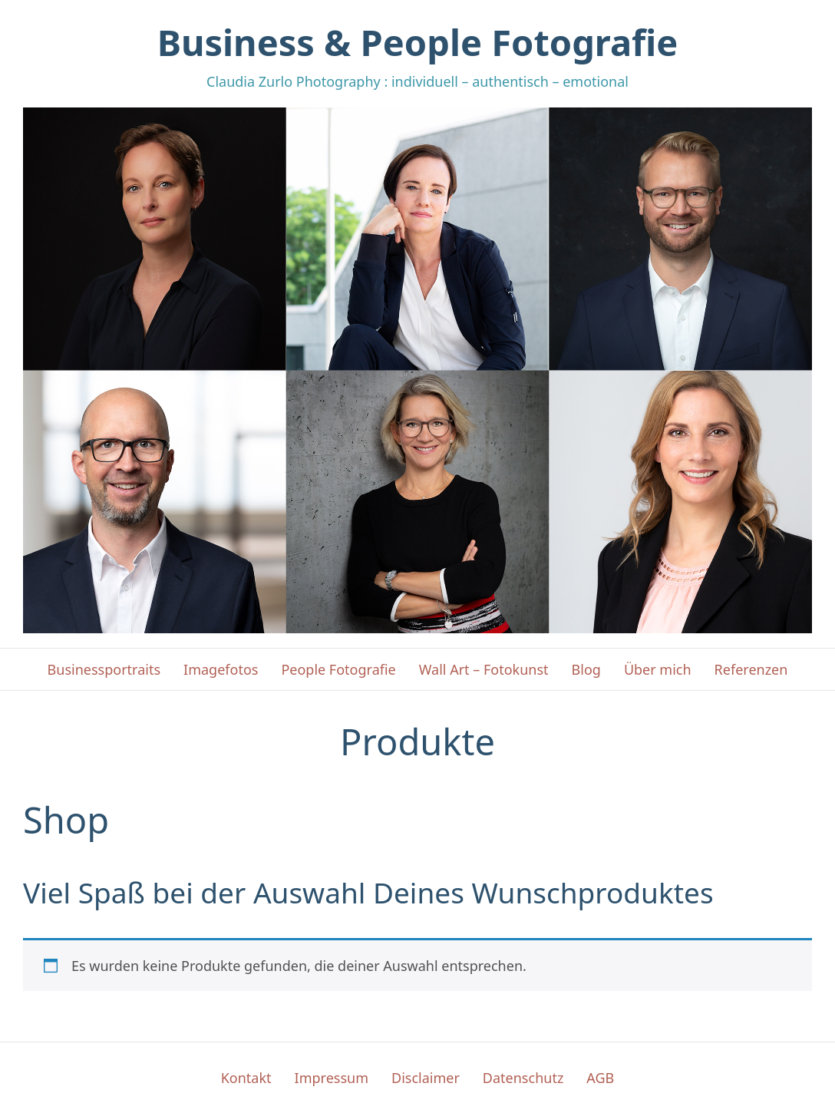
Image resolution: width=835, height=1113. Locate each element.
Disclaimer (425, 1077)
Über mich (657, 669)
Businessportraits (104, 669)
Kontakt (246, 1077)
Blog (586, 669)
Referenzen (751, 669)
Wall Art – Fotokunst (484, 669)
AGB (600, 1077)
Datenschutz (523, 1077)
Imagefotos (220, 669)
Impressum (331, 1077)
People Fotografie (338, 669)
